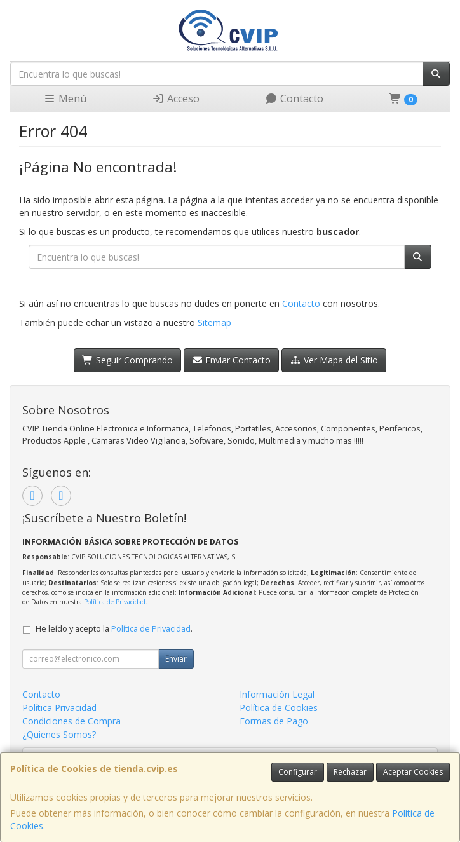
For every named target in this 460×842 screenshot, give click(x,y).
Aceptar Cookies (413, 771)
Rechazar (350, 771)
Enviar (176, 658)
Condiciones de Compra (71, 721)
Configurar (297, 771)
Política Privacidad (59, 708)
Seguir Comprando (127, 360)
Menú (64, 98)
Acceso (176, 98)
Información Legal (277, 694)
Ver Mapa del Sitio (334, 360)
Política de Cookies (279, 708)
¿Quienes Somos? (59, 734)
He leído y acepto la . (114, 628)
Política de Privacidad (114, 601)
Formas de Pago (274, 721)
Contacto (294, 98)
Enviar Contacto (231, 360)
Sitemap (214, 322)
